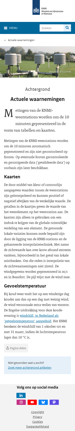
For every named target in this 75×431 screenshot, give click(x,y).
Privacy (37, 417)
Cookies (37, 422)
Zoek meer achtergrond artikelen (29, 367)
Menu (13, 28)
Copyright (37, 412)
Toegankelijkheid (37, 426)
